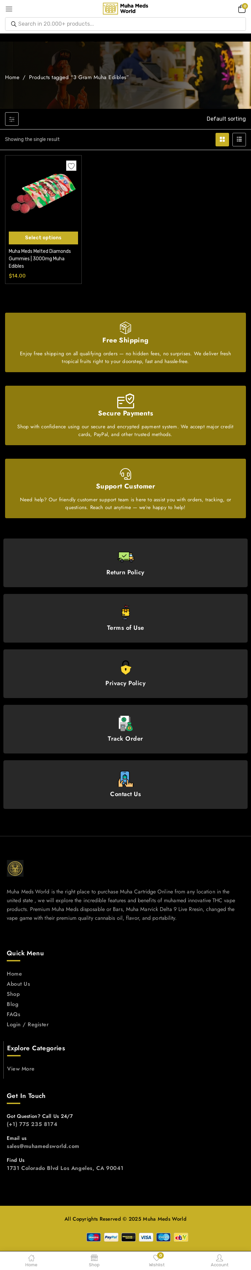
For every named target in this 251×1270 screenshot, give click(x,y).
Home (12, 77)
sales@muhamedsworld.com (43, 1146)
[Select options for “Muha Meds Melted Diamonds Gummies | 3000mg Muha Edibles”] (43, 238)
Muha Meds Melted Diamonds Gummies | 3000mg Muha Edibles (40, 258)
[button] (241, 8)
